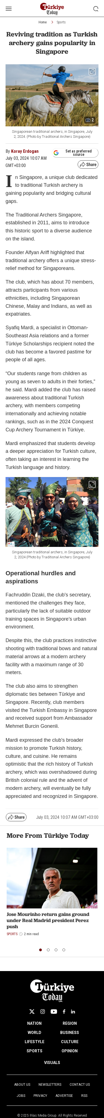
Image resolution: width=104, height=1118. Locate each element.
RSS (84, 1095)
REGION (70, 1023)
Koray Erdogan (25, 151)
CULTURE (69, 1041)
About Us (22, 1084)
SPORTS (34, 1051)
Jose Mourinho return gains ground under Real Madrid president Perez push (48, 920)
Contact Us (80, 1084)
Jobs (21, 1095)
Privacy (40, 1095)
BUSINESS (69, 1032)
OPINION (70, 1051)
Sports (61, 22)
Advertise (64, 1095)
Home (43, 22)
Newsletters (50, 1084)
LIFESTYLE (34, 1041)
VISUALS (52, 1062)
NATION (34, 1023)
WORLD (34, 1032)
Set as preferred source (72, 153)
